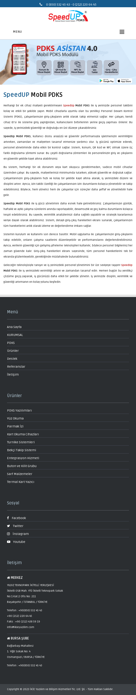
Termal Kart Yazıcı (20, 482)
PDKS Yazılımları (19, 410)
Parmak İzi (15, 426)
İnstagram (18, 534)
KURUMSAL (15, 335)
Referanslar (16, 367)
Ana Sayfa (14, 327)
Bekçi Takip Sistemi (21, 450)
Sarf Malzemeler (19, 474)
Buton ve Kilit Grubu (22, 466)
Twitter (15, 526)
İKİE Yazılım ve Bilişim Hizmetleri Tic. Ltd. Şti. (57, 689)
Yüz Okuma (15, 418)
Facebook (16, 518)
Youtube (16, 542)
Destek (12, 359)
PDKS (11, 343)
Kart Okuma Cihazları (23, 434)
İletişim (13, 375)
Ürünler (13, 351)
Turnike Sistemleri (21, 442)
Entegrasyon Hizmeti (23, 458)
